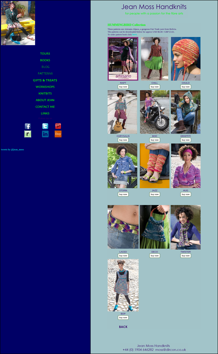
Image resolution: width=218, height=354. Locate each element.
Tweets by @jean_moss (12, 149)
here (134, 34)
